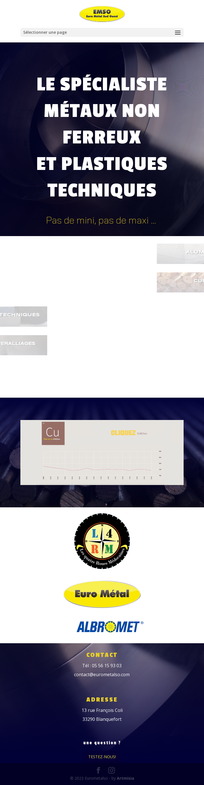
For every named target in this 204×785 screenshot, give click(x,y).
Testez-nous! (102, 756)
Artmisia (125, 778)
